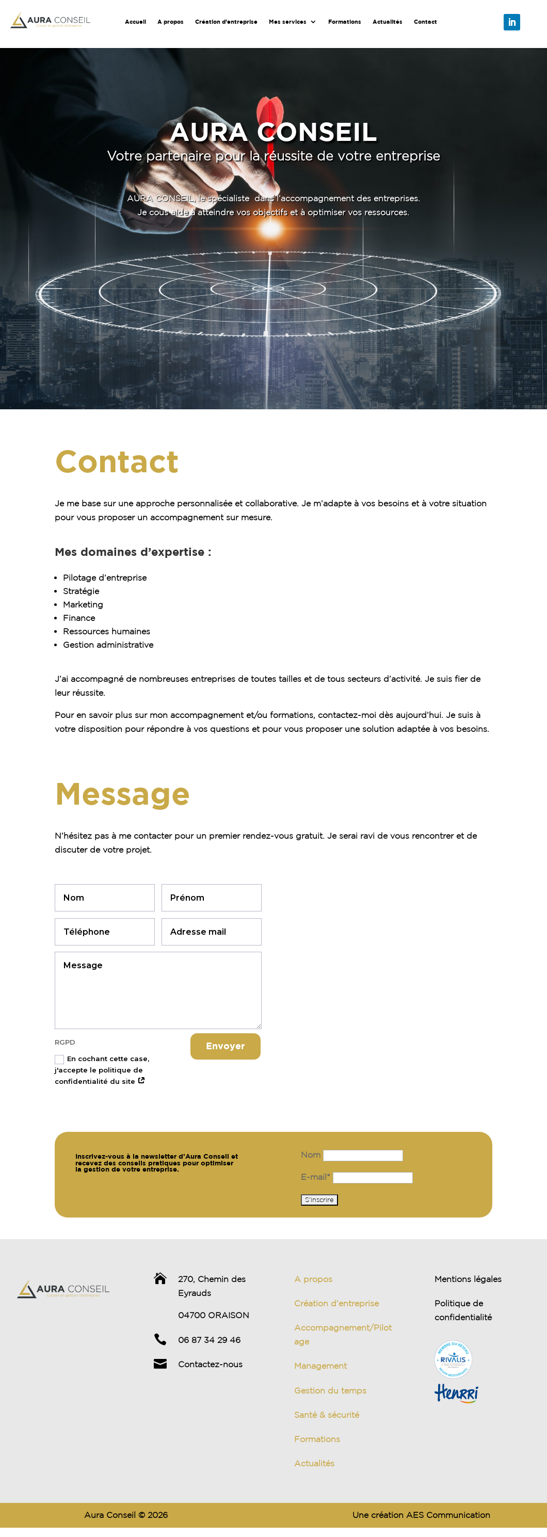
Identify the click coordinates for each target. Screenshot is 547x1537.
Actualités (388, 21)
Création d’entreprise (226, 21)
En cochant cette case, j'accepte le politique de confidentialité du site (102, 1069)
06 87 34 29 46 (209, 1339)
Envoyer (225, 1045)
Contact (425, 21)
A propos (170, 21)
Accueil (135, 21)
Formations (344, 21)
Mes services (288, 21)
